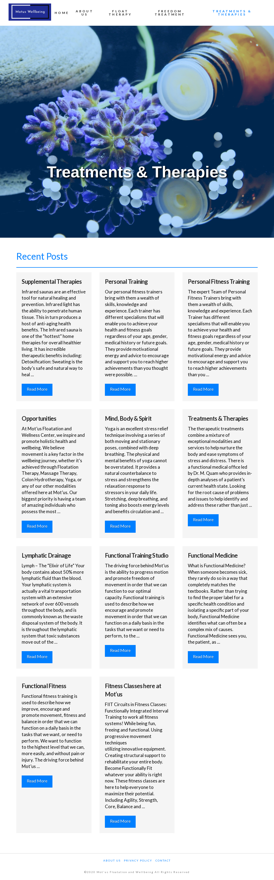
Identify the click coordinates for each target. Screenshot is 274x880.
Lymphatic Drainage (46, 555)
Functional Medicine (213, 555)
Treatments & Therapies (218, 418)
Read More (37, 388)
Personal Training (126, 281)
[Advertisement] (136, 120)
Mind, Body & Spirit (128, 418)
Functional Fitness (44, 685)
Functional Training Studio (136, 555)
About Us (112, 860)
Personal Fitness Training (219, 281)
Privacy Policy (138, 860)
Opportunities (39, 418)
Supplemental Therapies (52, 281)
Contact (163, 860)
